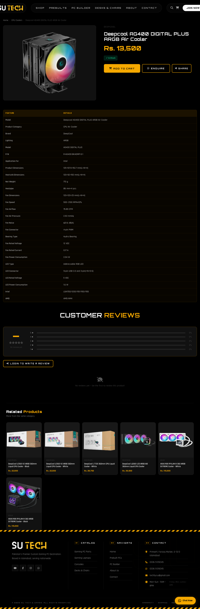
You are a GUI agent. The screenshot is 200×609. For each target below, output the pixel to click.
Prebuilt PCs (116, 558)
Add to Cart (122, 68)
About (131, 8)
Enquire (156, 68)
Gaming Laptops (83, 558)
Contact (149, 8)
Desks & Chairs (108, 8)
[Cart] (177, 8)
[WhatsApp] (38, 568)
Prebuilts (58, 8)
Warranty (148, 603)
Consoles (79, 564)
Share (181, 68)
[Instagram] (31, 568)
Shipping (163, 603)
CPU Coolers (16, 20)
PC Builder (81, 8)
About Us (114, 570)
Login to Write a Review (28, 363)
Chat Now (185, 600)
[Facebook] (23, 568)
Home (5, 20)
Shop (40, 8)
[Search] (171, 8)
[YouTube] (15, 568)
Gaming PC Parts (83, 551)
